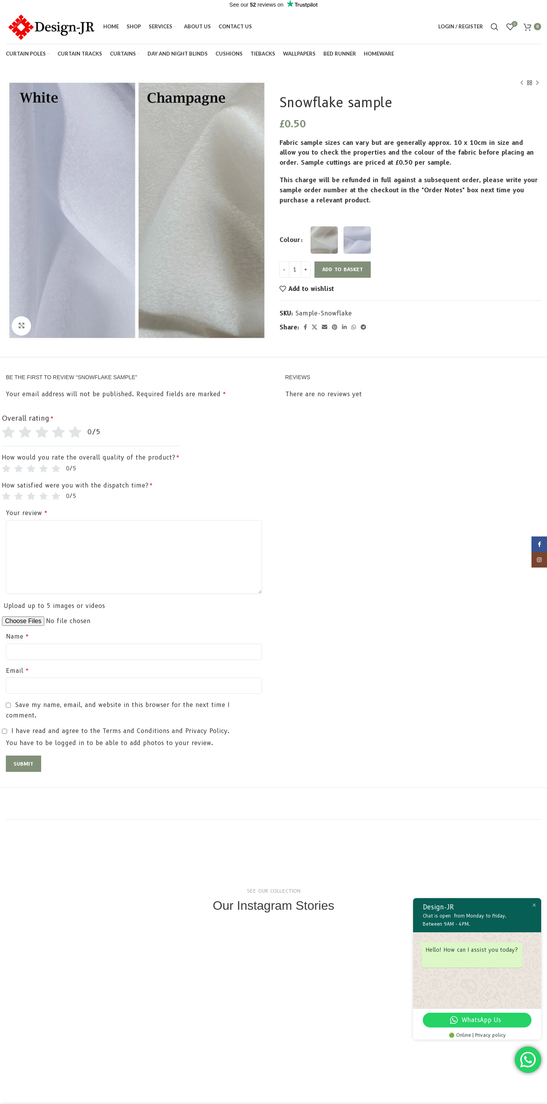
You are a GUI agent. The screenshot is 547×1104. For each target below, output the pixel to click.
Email (17, 670)
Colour (290, 240)
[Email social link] (325, 327)
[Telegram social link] (363, 327)
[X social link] (314, 327)
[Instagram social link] (539, 562)
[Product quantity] (295, 269)
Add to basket (342, 269)
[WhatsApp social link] (353, 327)
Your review (27, 513)
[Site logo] (51, 26)
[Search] (494, 27)
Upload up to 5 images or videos (54, 605)
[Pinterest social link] (335, 327)
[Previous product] (522, 83)
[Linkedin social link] (344, 327)
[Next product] (537, 83)
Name (17, 636)
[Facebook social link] (305, 327)
